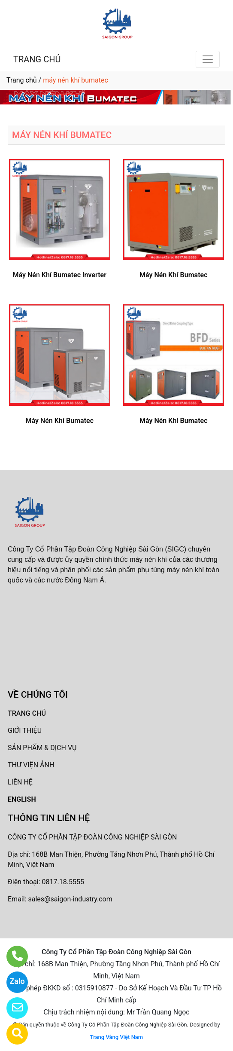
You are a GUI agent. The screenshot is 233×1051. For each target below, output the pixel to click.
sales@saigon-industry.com (70, 899)
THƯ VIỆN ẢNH (31, 765)
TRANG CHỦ (37, 59)
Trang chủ (21, 80)
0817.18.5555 (63, 882)
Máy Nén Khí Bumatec (173, 275)
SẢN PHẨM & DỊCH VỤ (42, 748)
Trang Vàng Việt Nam (116, 1037)
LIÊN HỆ (20, 782)
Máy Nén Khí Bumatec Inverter (59, 275)
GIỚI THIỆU (25, 730)
